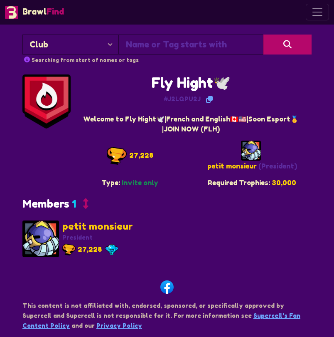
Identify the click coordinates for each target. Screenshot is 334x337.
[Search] (287, 45)
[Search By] (70, 45)
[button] (55, 206)
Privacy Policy (119, 325)
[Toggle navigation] (317, 12)
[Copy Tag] (209, 99)
